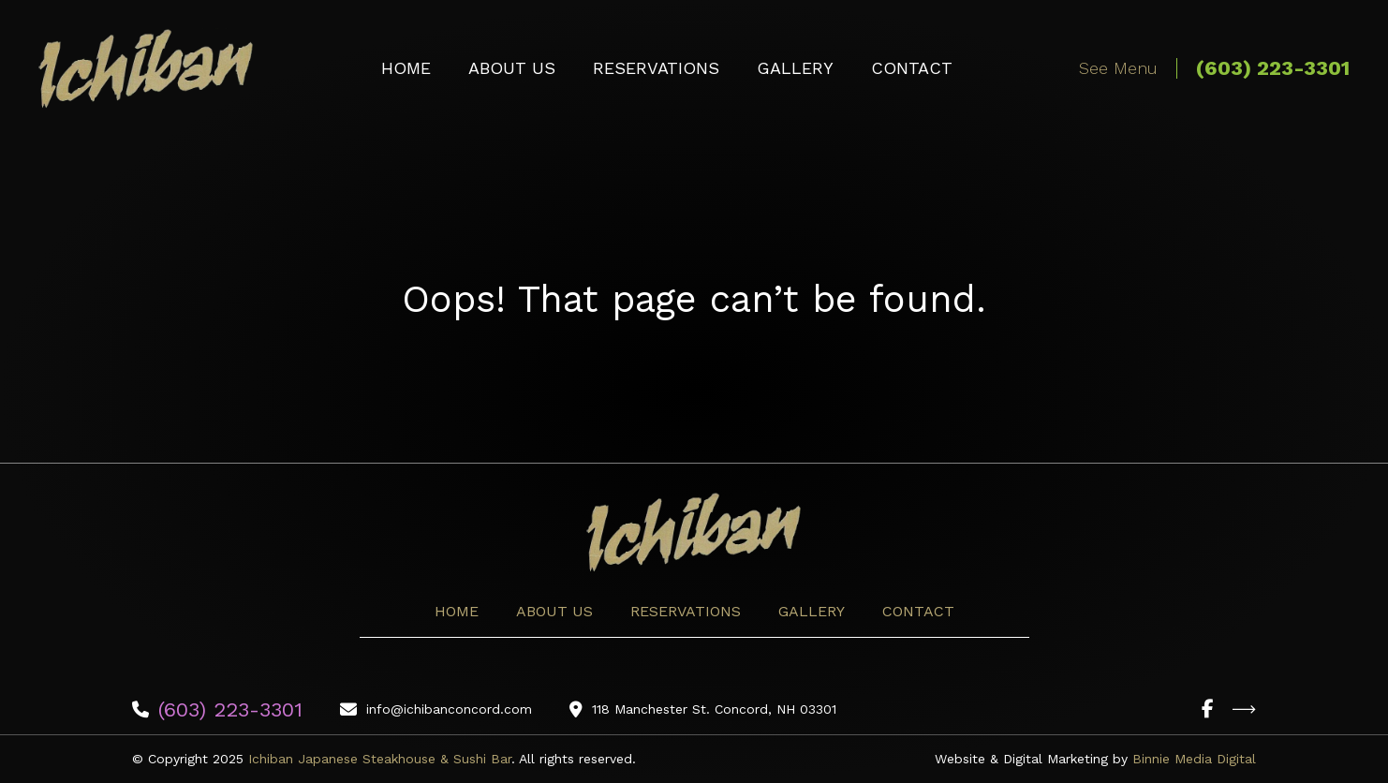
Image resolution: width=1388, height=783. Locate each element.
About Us (511, 68)
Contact (911, 68)
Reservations (656, 68)
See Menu (1118, 68)
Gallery (795, 68)
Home (406, 68)
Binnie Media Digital (1194, 758)
